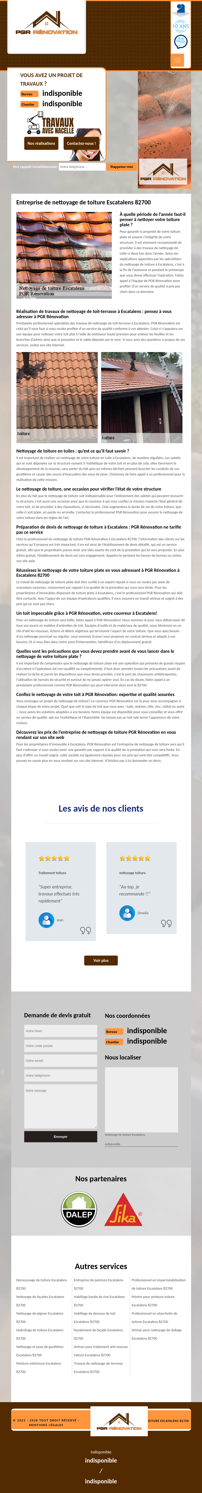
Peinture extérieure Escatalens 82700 (38, 1367)
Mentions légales (46, 1425)
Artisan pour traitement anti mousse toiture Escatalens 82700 (101, 1351)
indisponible (147, 1030)
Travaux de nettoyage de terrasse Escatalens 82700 (98, 1367)
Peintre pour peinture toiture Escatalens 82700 (153, 1301)
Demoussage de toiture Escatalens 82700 (41, 1284)
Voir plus (100, 960)
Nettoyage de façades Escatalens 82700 (40, 1301)
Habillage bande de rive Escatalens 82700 (99, 1301)
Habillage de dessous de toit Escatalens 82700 (94, 1317)
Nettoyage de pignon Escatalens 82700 (39, 1317)
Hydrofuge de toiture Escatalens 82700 (40, 1334)
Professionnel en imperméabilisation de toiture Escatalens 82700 (159, 1284)
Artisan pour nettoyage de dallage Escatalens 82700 (156, 1334)
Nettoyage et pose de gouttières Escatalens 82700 (40, 1351)
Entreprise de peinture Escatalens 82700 (99, 1284)
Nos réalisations (41, 143)
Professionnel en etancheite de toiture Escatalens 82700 (154, 1317)
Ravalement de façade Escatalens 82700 (98, 1334)
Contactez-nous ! (81, 143)
